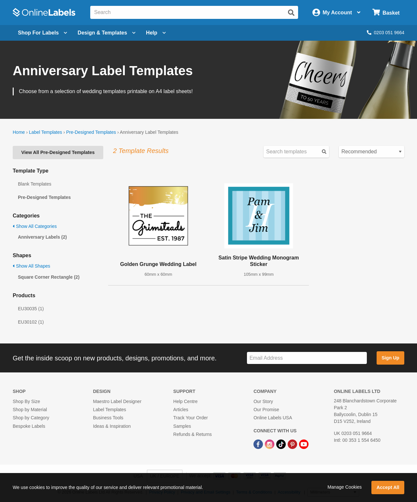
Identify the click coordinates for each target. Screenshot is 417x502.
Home (19, 132)
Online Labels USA (272, 417)
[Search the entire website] (194, 12)
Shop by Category (31, 417)
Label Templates (45, 132)
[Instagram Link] (270, 443)
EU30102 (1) (31, 322)
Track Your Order (190, 417)
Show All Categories (35, 226)
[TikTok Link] (281, 443)
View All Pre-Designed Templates (57, 152)
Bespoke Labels (29, 426)
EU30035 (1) (31, 308)
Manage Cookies (344, 487)
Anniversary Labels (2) (42, 237)
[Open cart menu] (385, 12)
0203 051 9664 (385, 32)
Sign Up (390, 357)
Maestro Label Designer (117, 401)
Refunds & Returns (192, 434)
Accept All (388, 487)
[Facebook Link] (258, 443)
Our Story (263, 401)
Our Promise (266, 409)
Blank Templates (34, 184)
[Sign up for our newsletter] (307, 358)
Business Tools (108, 417)
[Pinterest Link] (293, 443)
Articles (180, 409)
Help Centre (185, 401)
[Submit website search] (291, 13)
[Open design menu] (106, 33)
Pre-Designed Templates (91, 132)
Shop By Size (26, 401)
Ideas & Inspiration (112, 426)
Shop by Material (30, 409)
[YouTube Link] (304, 443)
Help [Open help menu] (156, 32)
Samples (182, 426)
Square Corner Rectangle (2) (48, 277)
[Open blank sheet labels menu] (42, 33)
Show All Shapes (31, 266)
